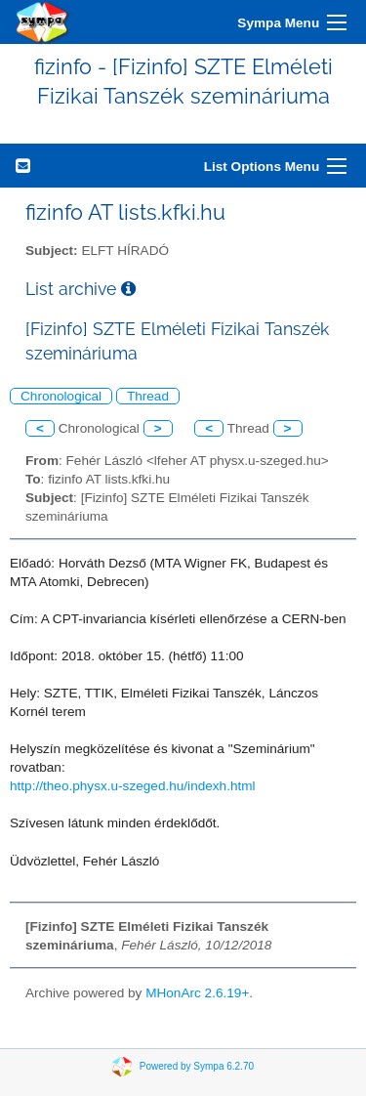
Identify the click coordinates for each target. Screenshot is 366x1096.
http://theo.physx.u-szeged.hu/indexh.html (133, 786)
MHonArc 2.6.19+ (197, 993)
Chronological (61, 396)
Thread (148, 396)
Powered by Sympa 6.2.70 (197, 1066)
